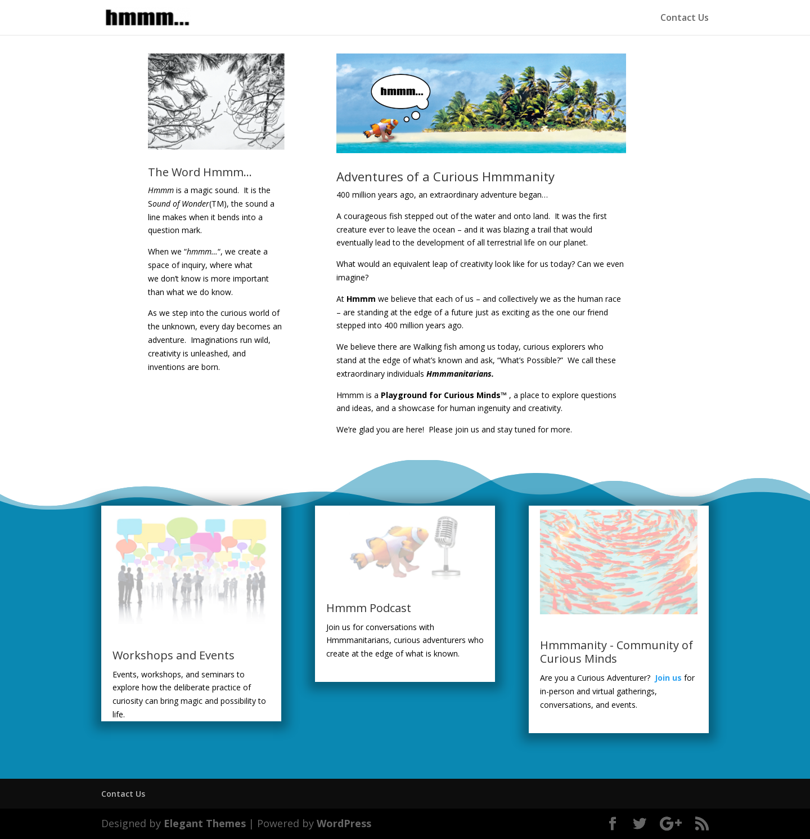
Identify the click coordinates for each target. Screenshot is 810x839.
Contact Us (684, 19)
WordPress (344, 823)
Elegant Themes (205, 823)
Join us (668, 677)
